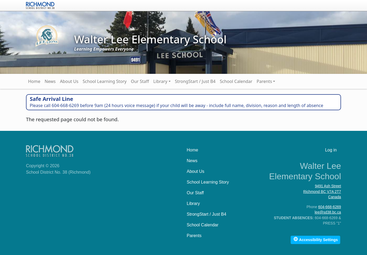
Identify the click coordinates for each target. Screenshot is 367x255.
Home (34, 81)
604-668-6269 (329, 207)
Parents (264, 81)
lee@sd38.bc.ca (328, 212)
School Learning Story (105, 81)
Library (160, 81)
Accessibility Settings (315, 239)
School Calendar (236, 81)
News (50, 81)
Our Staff (140, 81)
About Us (69, 81)
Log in (331, 150)
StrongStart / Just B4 (195, 81)
